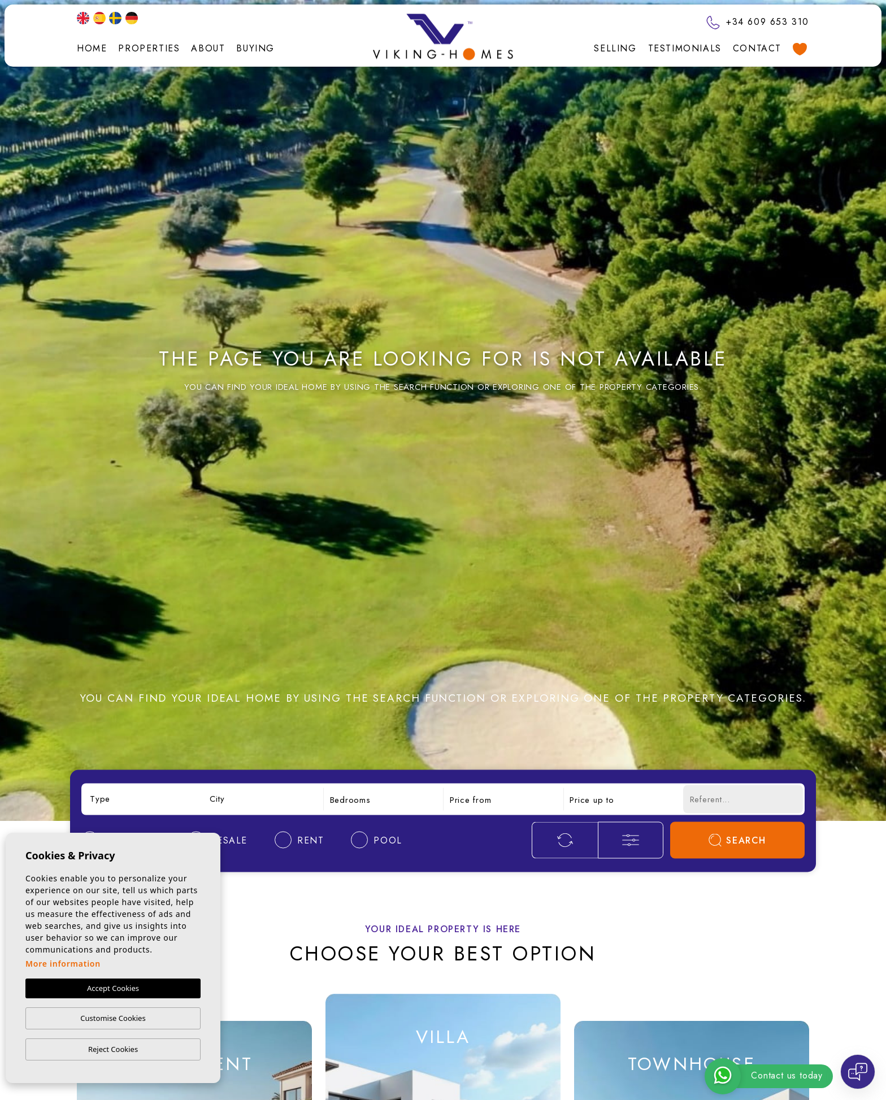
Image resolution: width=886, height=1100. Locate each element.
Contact (757, 48)
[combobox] (143, 799)
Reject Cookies (113, 1049)
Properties (149, 48)
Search (737, 839)
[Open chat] (858, 1072)
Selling (615, 48)
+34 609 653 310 (757, 21)
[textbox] (143, 799)
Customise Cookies (112, 1018)
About (208, 48)
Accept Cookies (113, 988)
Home (92, 48)
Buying (255, 48)
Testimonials (685, 48)
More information (63, 963)
